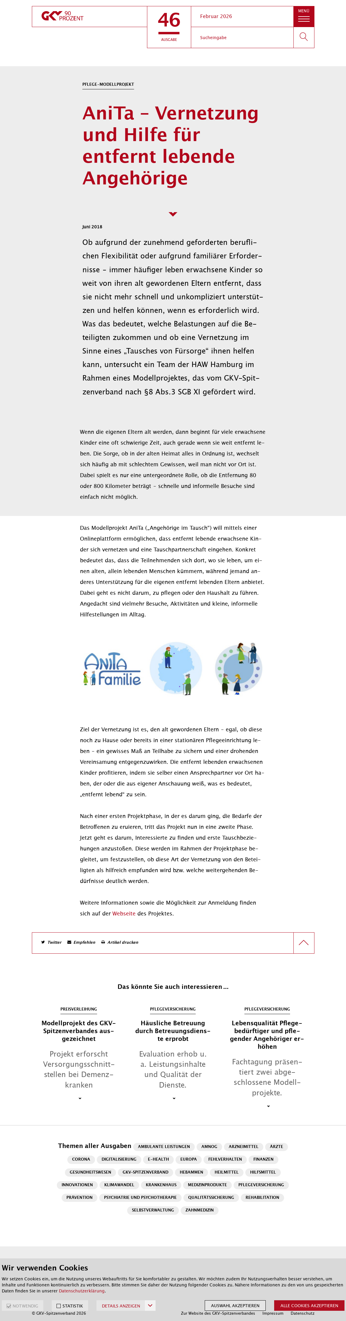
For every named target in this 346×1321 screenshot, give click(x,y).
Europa (188, 1160)
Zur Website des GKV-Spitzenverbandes (218, 1313)
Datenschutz (302, 1313)
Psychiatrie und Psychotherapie (140, 1198)
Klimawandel (119, 1185)
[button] (169, 27)
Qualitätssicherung (211, 1198)
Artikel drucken (122, 943)
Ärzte (276, 1147)
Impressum (272, 1313)
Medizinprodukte (207, 1185)
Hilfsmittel (263, 1172)
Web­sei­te (124, 913)
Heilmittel (227, 1172)
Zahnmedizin (199, 1210)
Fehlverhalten (225, 1160)
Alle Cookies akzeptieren (309, 1305)
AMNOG (209, 1147)
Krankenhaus (161, 1185)
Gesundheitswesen (90, 1172)
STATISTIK (73, 1306)
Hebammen (191, 1172)
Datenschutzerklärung (82, 1291)
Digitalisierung (119, 1160)
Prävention (79, 1198)
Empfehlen (84, 943)
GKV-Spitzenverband (145, 1172)
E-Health (158, 1160)
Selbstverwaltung (153, 1210)
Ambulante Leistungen (164, 1147)
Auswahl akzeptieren (235, 1305)
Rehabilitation (262, 1198)
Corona (81, 1160)
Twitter (54, 943)
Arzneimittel (244, 1147)
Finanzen (263, 1160)
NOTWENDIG (25, 1306)
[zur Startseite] (89, 16)
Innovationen (77, 1185)
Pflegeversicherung (261, 1185)
